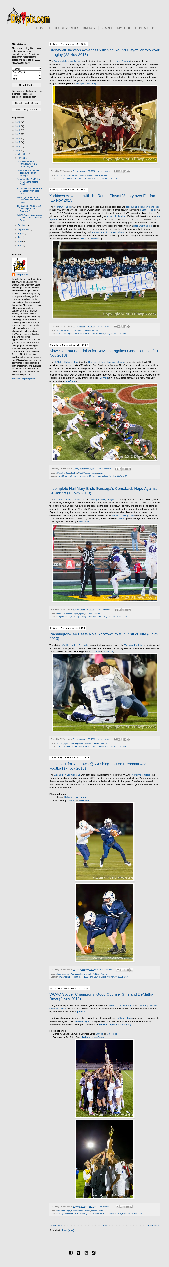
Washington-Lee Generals (75, 645)
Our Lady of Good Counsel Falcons (106, 362)
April (20, 245)
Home (105, 1225)
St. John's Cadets (92, 614)
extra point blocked (116, 216)
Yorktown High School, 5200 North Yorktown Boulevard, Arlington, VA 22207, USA (92, 333)
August (21, 233)
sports (81, 175)
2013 (18, 150)
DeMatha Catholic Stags (66, 362)
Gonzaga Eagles (71, 614)
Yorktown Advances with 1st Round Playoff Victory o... (28, 173)
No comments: (104, 171)
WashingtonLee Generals (81, 743)
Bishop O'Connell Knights (121, 1005)
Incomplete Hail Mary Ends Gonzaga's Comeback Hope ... (29, 191)
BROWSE (90, 28)
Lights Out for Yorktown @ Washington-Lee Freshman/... (29, 209)
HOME (41, 28)
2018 (18, 130)
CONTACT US (145, 28)
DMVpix (80, 83)
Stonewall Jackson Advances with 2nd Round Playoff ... (27, 164)
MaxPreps (92, 83)
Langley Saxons (121, 61)
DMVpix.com (22, 274)
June (20, 237)
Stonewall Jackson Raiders (67, 61)
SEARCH (107, 28)
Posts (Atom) (68, 1230)
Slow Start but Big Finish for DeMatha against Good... (28, 182)
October (22, 225)
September (23, 229)
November (23, 158)
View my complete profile (23, 378)
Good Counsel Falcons (87, 473)
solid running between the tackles (143, 206)
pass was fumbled (142, 226)
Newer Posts (56, 1225)
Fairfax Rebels (147, 210)
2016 (18, 138)
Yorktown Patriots (63, 206)
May (20, 241)
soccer (94, 1211)
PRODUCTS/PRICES (64, 28)
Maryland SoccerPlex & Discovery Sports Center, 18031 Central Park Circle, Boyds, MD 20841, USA (100, 1214)
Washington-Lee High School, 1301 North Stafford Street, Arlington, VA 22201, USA (93, 977)
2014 (18, 146)
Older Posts (153, 1225)
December (23, 154)
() (81, 1011)
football (60, 175)
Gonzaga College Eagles (102, 499)
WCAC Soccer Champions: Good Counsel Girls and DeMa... (29, 217)
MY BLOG (124, 28)
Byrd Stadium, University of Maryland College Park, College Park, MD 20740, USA (93, 476)
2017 (18, 134)
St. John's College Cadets (67, 499)
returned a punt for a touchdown (107, 232)
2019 (18, 126)
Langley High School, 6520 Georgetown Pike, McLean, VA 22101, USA (88, 178)
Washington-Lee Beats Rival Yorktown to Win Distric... (28, 200)
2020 (18, 122)
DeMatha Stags (63, 473)
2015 (18, 142)
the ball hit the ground (123, 515)
